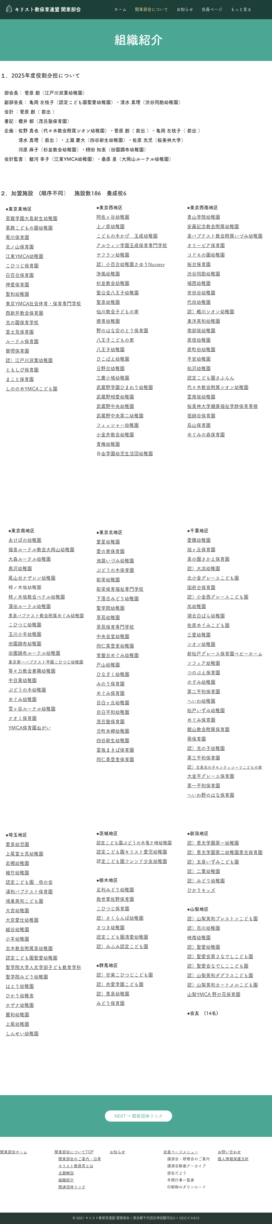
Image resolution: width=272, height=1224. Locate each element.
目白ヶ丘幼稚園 (112, 702)
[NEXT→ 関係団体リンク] (138, 1116)
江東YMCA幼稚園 (24, 256)
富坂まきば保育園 (115, 750)
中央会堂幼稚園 (112, 636)
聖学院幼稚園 (110, 608)
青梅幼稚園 (108, 444)
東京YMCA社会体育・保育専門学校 (43, 303)
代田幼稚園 (199, 302)
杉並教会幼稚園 (112, 283)
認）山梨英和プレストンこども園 (222, 918)
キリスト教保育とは (75, 1166)
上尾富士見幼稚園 (24, 853)
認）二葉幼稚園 (203, 871)
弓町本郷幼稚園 (112, 731)
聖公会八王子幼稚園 (117, 292)
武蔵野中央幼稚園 (115, 406)
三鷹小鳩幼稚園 (112, 377)
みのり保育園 (110, 683)
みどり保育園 (110, 1003)
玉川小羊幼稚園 (24, 634)
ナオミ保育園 (22, 718)
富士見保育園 (20, 332)
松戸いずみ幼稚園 (206, 710)
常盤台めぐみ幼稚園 (117, 655)
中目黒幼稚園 (22, 680)
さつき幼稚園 (110, 927)
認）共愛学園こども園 (119, 984)
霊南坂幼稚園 (201, 396)
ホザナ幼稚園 (20, 1005)
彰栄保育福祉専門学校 (119, 589)
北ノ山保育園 (20, 246)
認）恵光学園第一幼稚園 (213, 842)
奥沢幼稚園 (20, 568)
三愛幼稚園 (199, 634)
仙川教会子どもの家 (117, 311)
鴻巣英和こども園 (24, 901)
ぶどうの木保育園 (115, 570)
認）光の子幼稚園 (206, 748)
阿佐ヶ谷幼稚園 (112, 217)
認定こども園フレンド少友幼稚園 (134, 861)
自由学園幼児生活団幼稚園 (127, 453)
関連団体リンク (71, 1187)
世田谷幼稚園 (201, 292)
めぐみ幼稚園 (22, 699)
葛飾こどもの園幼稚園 (29, 227)
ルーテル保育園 (22, 341)
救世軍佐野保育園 (115, 899)
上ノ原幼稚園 (110, 226)
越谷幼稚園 (17, 929)
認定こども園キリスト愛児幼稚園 (131, 851)
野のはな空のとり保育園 (122, 330)
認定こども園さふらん (210, 377)
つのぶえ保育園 (203, 672)
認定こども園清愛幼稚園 (122, 937)
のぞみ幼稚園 (201, 682)
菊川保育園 (17, 237)
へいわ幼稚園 (201, 701)
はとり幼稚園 (20, 986)
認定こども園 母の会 (29, 882)
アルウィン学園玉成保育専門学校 (131, 245)
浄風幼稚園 (108, 273)
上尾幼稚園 (17, 1024)
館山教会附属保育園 (208, 729)
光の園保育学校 (22, 322)
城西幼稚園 (199, 283)
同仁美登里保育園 (115, 759)
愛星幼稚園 (108, 541)
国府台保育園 (201, 587)
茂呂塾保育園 (110, 721)
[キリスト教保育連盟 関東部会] (50, 9)
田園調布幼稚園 (24, 643)
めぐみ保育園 (110, 693)
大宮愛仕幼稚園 (22, 920)
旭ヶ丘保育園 (201, 549)
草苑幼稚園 (108, 617)
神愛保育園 (17, 284)
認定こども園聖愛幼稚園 (31, 957)
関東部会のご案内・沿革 (79, 1159)
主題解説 (66, 1173)
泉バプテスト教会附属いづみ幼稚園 (225, 236)
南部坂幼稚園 (201, 330)
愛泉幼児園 (17, 844)
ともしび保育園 (22, 369)
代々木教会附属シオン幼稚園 (217, 387)
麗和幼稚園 (17, 1014)
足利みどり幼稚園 (115, 889)
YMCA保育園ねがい (29, 727)
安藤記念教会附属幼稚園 (213, 226)
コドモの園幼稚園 (206, 254)
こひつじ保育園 (22, 265)
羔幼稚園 (196, 606)
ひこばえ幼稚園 (112, 359)
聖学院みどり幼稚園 (27, 976)
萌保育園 (196, 738)
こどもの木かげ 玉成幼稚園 (127, 236)
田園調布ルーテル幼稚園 (34, 653)
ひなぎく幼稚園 (112, 674)
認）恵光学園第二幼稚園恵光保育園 (225, 852)
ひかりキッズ (201, 890)
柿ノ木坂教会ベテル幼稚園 (36, 596)
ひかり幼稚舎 (20, 995)
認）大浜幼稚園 (203, 568)
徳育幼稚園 (108, 321)
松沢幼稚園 (199, 368)
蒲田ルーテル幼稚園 (29, 606)
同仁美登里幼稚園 (115, 645)
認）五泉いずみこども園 (213, 861)
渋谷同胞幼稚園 (203, 273)
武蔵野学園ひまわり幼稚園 (124, 387)
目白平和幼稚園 (112, 712)
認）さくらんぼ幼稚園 (119, 918)
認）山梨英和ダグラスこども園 (220, 975)
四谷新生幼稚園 (112, 740)
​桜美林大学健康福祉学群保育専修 (222, 406)
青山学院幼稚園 (203, 217)
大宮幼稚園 (17, 910)
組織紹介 (66, 1180)
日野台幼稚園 (110, 368)
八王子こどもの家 (115, 340)
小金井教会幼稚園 (115, 434)
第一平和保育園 (203, 785)
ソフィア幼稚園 (203, 663)
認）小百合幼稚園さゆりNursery (130, 264)
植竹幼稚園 (17, 872)
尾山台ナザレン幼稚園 (32, 578)
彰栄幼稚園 (108, 579)
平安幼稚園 (199, 359)
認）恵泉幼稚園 (112, 993)
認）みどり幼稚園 (206, 880)
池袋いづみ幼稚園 (115, 560)
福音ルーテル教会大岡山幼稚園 (41, 549)
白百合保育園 (20, 275)
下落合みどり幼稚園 (117, 598)
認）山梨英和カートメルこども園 (222, 984)
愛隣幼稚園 (199, 540)
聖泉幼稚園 (108, 302)
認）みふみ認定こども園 (122, 946)
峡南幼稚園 (199, 937)
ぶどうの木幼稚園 (27, 689)
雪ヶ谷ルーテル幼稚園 (32, 708)
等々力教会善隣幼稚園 (32, 670)
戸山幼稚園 (108, 664)
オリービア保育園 (206, 245)
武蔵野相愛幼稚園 (115, 396)
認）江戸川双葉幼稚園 (29, 360)
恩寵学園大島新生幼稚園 (31, 218)
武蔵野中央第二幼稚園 (119, 415)
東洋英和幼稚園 (203, 321)
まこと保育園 (20, 379)
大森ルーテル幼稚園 (29, 559)
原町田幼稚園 (201, 349)
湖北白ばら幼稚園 (206, 615)
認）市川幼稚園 (203, 928)
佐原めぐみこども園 (208, 625)
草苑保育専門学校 (115, 627)
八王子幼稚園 (110, 349)
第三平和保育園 (203, 757)
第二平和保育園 (203, 691)
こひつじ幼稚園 (24, 624)
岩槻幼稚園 (17, 863)
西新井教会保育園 (24, 313)
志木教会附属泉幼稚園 (29, 948)
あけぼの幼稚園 (24, 540)
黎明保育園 (17, 350)
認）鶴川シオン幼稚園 (210, 311)
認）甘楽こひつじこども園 (124, 974)
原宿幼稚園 (199, 340)
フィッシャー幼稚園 (117, 425)
